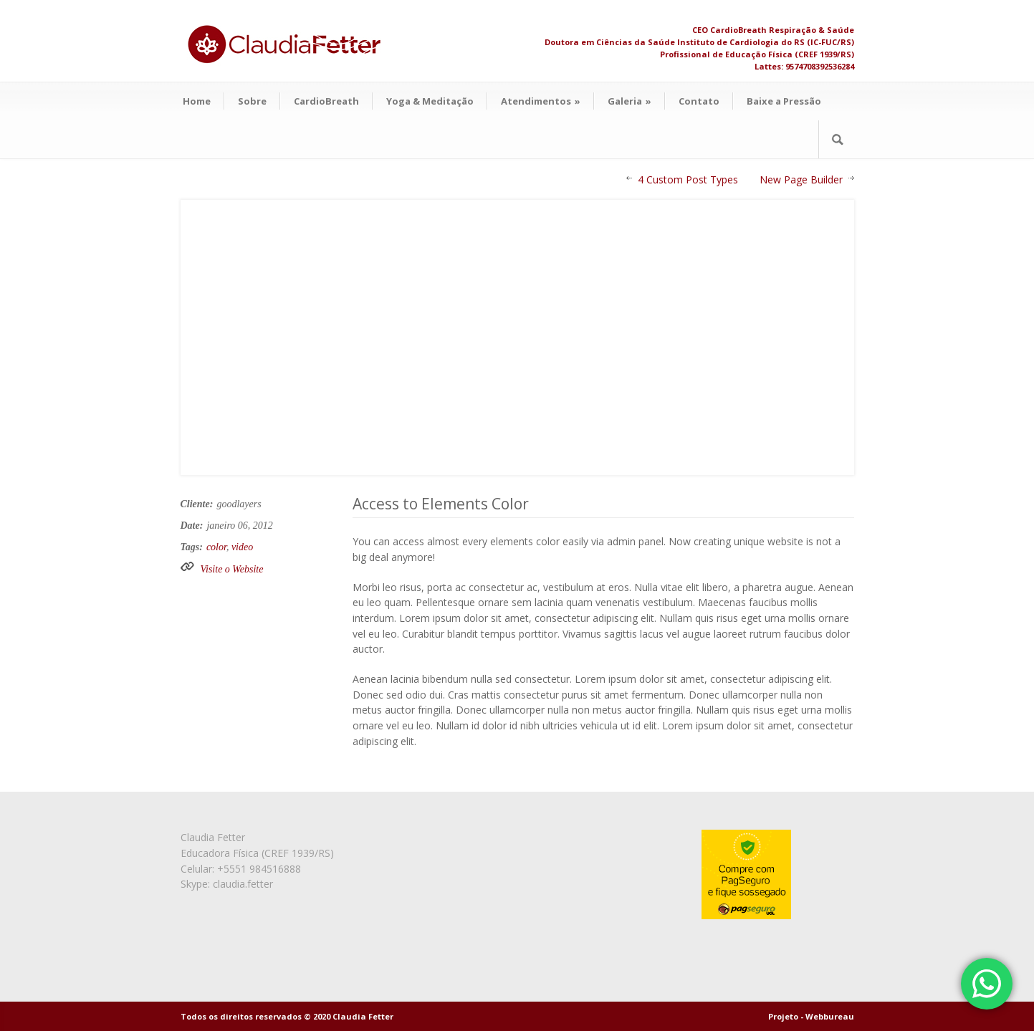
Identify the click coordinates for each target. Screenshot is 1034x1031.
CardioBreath (326, 101)
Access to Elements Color (441, 504)
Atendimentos (540, 101)
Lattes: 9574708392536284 (804, 66)
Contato (699, 101)
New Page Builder (801, 179)
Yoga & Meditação (430, 101)
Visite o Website (232, 569)
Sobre (252, 101)
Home (197, 101)
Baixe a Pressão (784, 101)
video (242, 547)
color (216, 547)
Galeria (629, 101)
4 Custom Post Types (688, 179)
